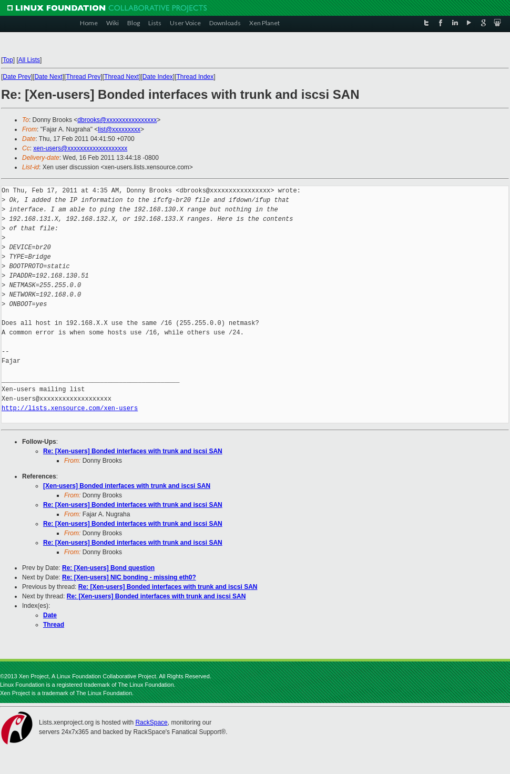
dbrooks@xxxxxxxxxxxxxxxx (117, 120)
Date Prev (16, 76)
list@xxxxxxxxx (119, 129)
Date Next (48, 76)
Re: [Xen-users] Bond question (108, 568)
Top (8, 60)
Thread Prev (83, 76)
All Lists (29, 60)
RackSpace (151, 722)
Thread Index (195, 76)
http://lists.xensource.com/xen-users (70, 408)
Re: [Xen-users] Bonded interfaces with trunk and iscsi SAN (132, 451)
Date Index (157, 76)
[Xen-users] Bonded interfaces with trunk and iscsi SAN (126, 486)
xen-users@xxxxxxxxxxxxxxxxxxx (80, 148)
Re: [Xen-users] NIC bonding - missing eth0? (129, 577)
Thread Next (121, 76)
